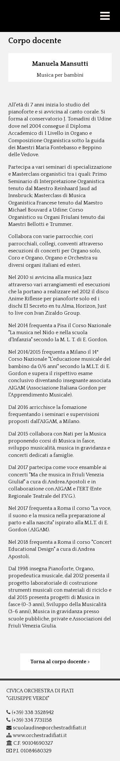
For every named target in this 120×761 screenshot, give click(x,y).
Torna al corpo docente (58, 662)
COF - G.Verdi (60, 16)
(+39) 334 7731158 (29, 720)
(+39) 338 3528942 (30, 712)
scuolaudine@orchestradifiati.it (46, 728)
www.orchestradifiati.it (36, 735)
